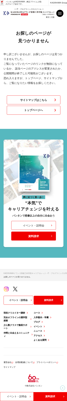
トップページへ (41, 110)
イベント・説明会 (38, 225)
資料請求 (40, 236)
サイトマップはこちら (39, 100)
